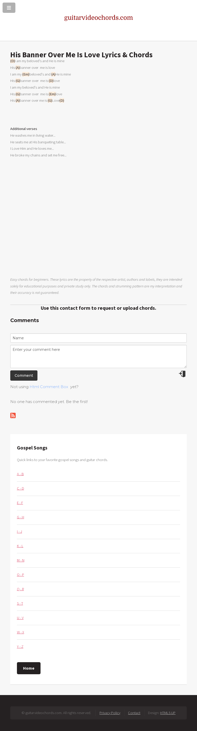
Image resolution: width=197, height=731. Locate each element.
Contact (134, 712)
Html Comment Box (48, 387)
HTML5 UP (167, 712)
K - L (20, 545)
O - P (20, 574)
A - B (20, 474)
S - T (20, 603)
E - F (20, 502)
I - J (19, 531)
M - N (20, 560)
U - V (20, 617)
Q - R (20, 589)
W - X (20, 632)
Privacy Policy (110, 712)
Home (28, 668)
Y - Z (20, 646)
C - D (20, 488)
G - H (20, 517)
